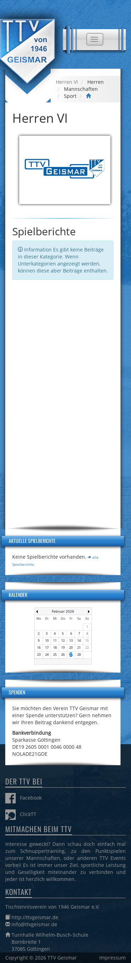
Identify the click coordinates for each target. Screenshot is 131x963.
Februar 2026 (63, 611)
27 (71, 654)
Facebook (23, 797)
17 (47, 647)
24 (47, 654)
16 (39, 647)
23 (39, 654)
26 (63, 654)
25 (55, 654)
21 (79, 647)
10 (47, 640)
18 (55, 647)
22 (87, 647)
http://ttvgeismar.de (35, 917)
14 (79, 640)
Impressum (112, 957)
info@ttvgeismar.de (34, 924)
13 (71, 640)
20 (71, 647)
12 (63, 640)
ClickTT (20, 814)
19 (63, 647)
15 (87, 640)
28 (79, 654)
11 (55, 640)
